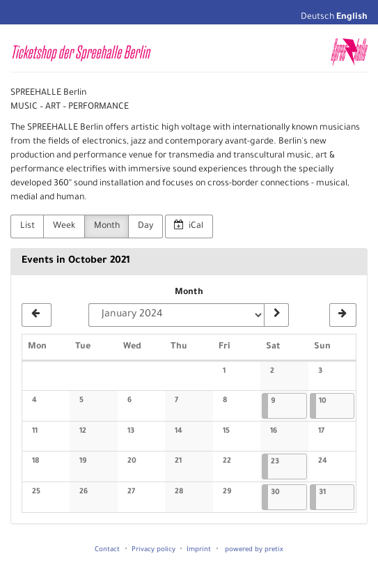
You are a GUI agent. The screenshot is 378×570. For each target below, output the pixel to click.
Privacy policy (153, 550)
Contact (107, 550)
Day (145, 226)
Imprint (199, 550)
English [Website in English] (352, 17)
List (27, 226)
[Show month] (276, 315)
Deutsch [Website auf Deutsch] (317, 17)
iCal (188, 225)
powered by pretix (254, 550)
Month (107, 226)
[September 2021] (37, 315)
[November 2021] (342, 315)
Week (64, 226)
